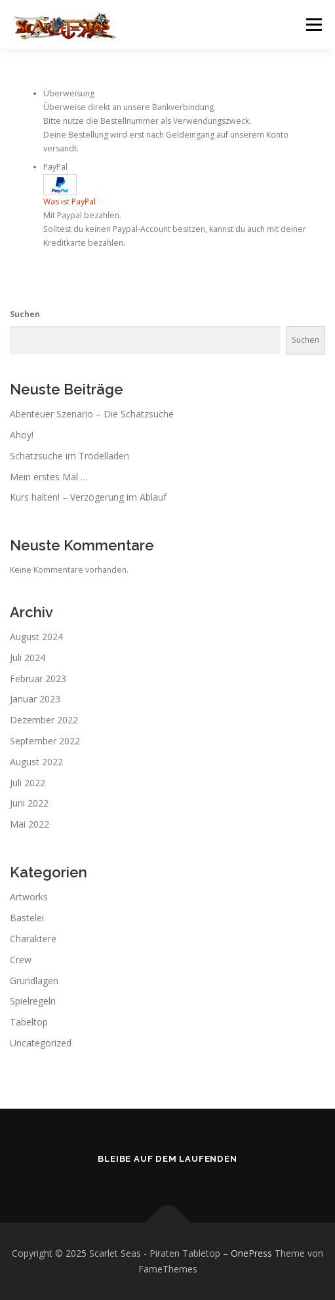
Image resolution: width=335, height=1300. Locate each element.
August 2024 (36, 636)
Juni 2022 (29, 803)
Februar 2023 (38, 678)
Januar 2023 (35, 699)
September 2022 (45, 741)
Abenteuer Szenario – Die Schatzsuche (92, 414)
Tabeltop (29, 1022)
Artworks (29, 896)
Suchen (25, 314)
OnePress (251, 1253)
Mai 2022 (29, 824)
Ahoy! (21, 435)
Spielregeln (33, 1001)
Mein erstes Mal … (49, 476)
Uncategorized (40, 1043)
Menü (313, 24)
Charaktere (33, 938)
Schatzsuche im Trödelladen (69, 455)
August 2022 (36, 761)
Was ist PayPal (69, 201)
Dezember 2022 (44, 720)
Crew (20, 959)
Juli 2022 (27, 782)
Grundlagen (34, 980)
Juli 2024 (27, 657)
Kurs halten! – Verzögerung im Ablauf (88, 497)
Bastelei (27, 917)
